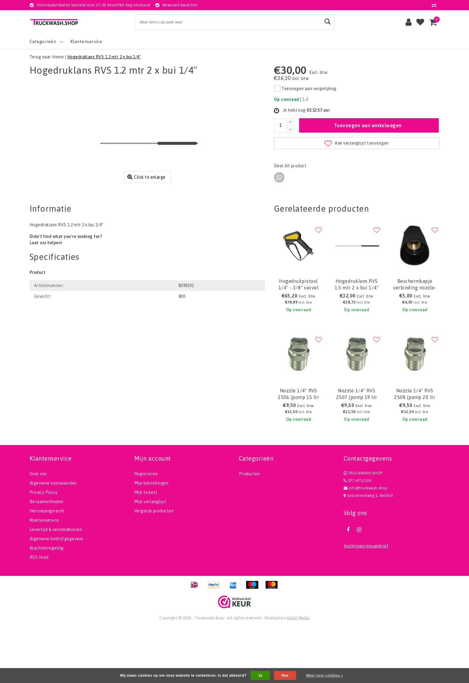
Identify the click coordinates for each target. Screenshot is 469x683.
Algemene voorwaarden (53, 538)
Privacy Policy (44, 547)
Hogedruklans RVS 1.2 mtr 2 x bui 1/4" (104, 56)
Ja (260, 675)
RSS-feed (39, 612)
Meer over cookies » (324, 675)
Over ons (38, 529)
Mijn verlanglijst (150, 557)
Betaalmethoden (46, 557)
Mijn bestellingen (151, 538)
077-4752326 (357, 536)
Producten (249, 529)
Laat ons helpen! (46, 298)
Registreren (146, 529)
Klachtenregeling (47, 603)
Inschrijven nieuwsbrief (366, 601)
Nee (284, 675)
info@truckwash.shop (365, 543)
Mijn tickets (146, 547)
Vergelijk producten (153, 566)
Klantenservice (44, 575)
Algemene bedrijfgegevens (56, 594)
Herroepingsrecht (47, 566)
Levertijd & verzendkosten (56, 584)
